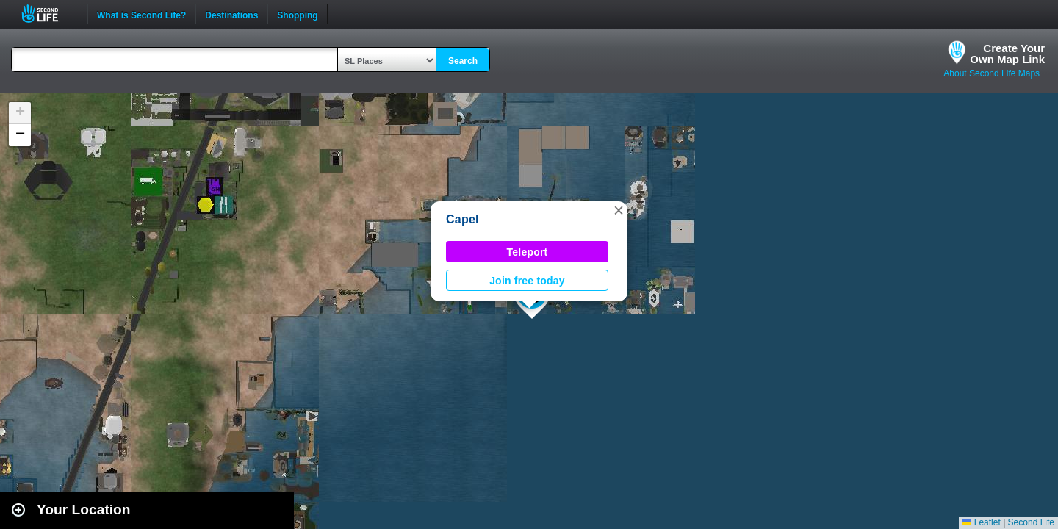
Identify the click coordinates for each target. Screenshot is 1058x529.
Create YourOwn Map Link (1007, 53)
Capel (462, 219)
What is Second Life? (141, 14)
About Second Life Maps (991, 73)
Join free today (527, 281)
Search (463, 61)
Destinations (231, 14)
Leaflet (981, 522)
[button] (618, 210)
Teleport (527, 252)
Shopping (297, 14)
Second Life (48, 14)
